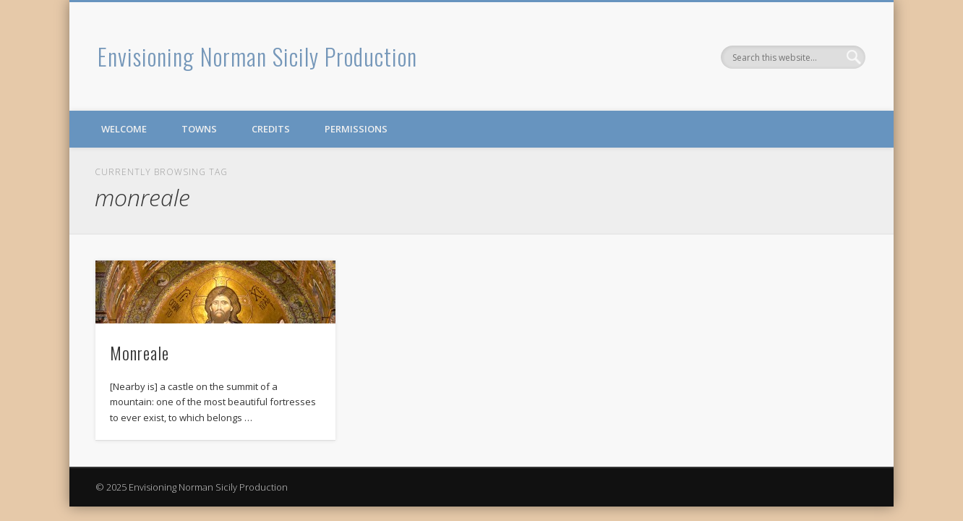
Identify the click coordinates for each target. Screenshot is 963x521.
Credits (271, 128)
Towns (199, 128)
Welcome (124, 128)
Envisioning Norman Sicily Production (257, 56)
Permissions (356, 128)
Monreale (139, 352)
